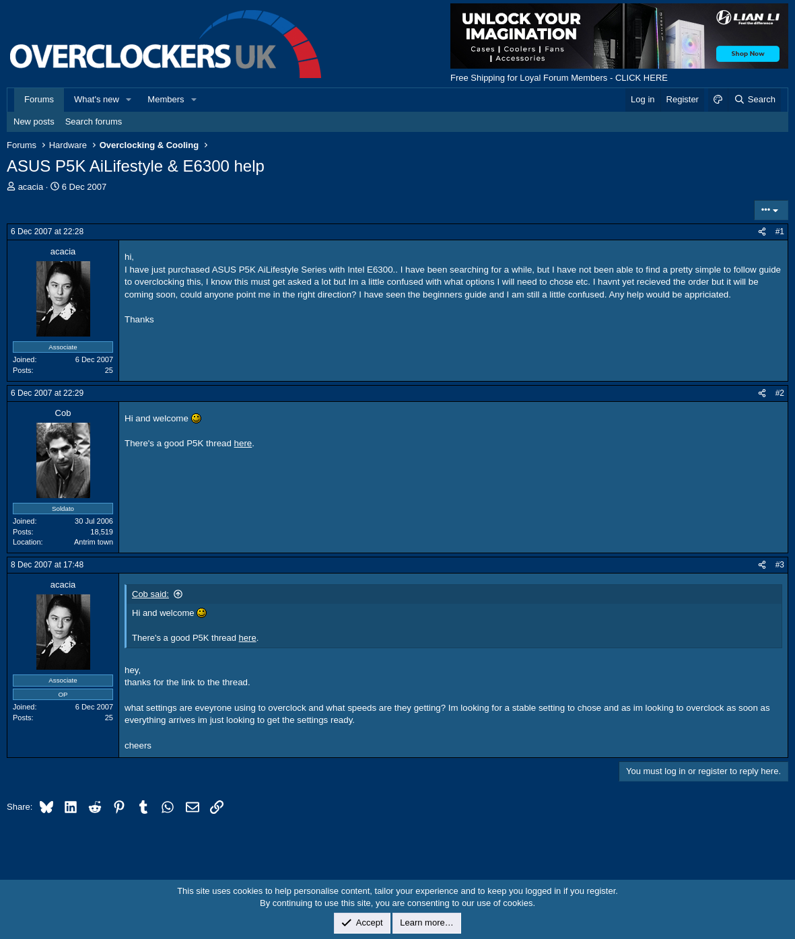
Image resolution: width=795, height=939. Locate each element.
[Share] (762, 232)
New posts (34, 121)
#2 (779, 393)
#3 (779, 564)
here (243, 443)
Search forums (94, 121)
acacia (31, 187)
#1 (779, 231)
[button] (129, 99)
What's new (96, 99)
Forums (39, 99)
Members (165, 99)
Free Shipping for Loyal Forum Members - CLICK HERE (559, 78)
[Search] (754, 99)
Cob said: (150, 594)
